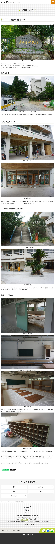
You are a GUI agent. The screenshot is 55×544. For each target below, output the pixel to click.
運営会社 (18, 530)
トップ (2, 502)
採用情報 (13, 530)
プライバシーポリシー (5, 530)
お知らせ (9, 502)
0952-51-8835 (24, 520)
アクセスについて (29, 524)
